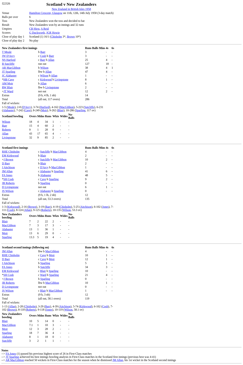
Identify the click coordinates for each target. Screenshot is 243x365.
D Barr (6, 163)
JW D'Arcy (8, 55)
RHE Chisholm (11, 151)
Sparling (80, 110)
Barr (42, 51)
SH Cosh (8, 179)
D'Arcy (27, 107)
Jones (105, 206)
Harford (44, 107)
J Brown (8, 159)
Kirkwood (46, 79)
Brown (71, 36)
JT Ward (8, 91)
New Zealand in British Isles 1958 (71, 9)
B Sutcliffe (8, 63)
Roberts (6, 129)
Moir (44, 110)
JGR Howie (53, 32)
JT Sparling (8, 71)
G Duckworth (37, 32)
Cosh (43, 55)
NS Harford (8, 59)
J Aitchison (8, 167)
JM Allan (7, 171)
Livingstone (61, 79)
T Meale (6, 51)
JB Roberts (8, 183)
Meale (11, 107)
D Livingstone (10, 187)
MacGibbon (67, 107)
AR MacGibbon (11, 67)
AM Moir (7, 83)
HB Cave (8, 79)
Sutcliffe (89, 107)
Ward (43, 274)
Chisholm (56, 36)
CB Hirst (34, 28)
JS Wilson (7, 191)
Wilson (44, 67)
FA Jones (7, 175)
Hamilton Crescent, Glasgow (45, 12)
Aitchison (86, 206)
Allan (51, 59)
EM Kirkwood (10, 155)
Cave (28, 110)
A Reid (45, 28)
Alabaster (8, 110)
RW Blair (7, 87)
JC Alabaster (9, 75)
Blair (60, 110)
